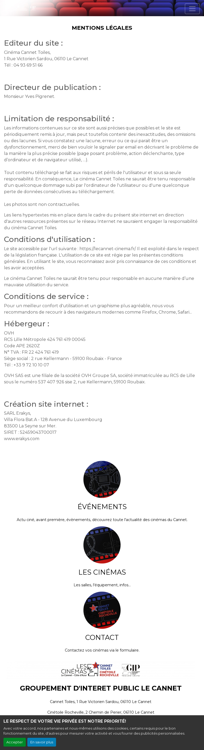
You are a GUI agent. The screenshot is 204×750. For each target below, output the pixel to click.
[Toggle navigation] (192, 8)
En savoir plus (41, 742)
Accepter (14, 742)
